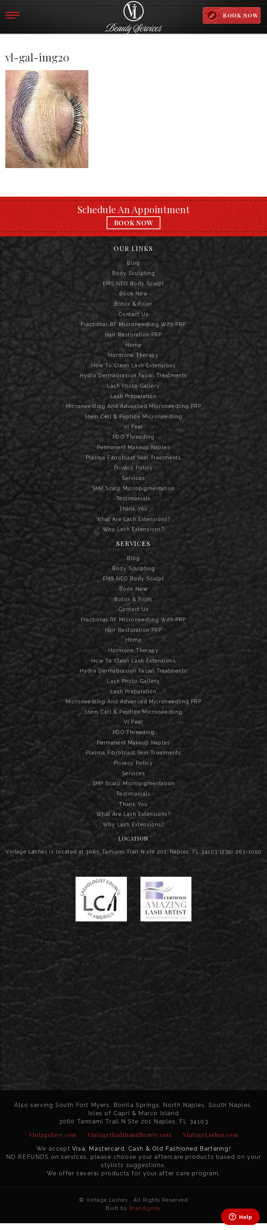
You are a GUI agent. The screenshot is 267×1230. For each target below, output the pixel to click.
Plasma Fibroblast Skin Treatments (133, 460)
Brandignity (145, 1215)
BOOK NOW (240, 15)
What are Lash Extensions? (133, 522)
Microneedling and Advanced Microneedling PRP (134, 408)
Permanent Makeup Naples (133, 450)
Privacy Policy (133, 470)
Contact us (133, 315)
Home (133, 346)
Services (133, 481)
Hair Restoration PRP (133, 336)
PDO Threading (133, 439)
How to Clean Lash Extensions (133, 367)
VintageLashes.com (210, 1141)
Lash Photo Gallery (133, 387)
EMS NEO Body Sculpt (133, 284)
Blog (133, 263)
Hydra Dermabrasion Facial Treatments (133, 377)
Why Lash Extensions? (133, 533)
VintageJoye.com (52, 1141)
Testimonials (133, 502)
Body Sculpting (133, 273)
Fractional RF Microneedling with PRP (133, 325)
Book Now (133, 222)
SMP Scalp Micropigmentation (133, 491)
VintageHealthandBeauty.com (129, 1141)
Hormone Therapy (133, 356)
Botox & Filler (133, 305)
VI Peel (133, 429)
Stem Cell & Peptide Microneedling (133, 419)
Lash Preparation (133, 398)
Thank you (133, 512)
